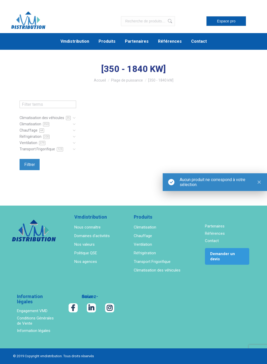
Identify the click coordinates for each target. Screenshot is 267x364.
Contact (212, 240)
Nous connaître (87, 227)
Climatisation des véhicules (157, 270)
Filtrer (29, 164)
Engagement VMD (32, 311)
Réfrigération (145, 253)
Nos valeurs (84, 244)
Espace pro (226, 21)
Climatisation (145, 227)
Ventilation (143, 244)
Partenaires (214, 226)
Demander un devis (222, 256)
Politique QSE (85, 253)
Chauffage (143, 235)
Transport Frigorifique (152, 261)
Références (215, 233)
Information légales (33, 330)
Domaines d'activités (92, 235)
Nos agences (85, 261)
